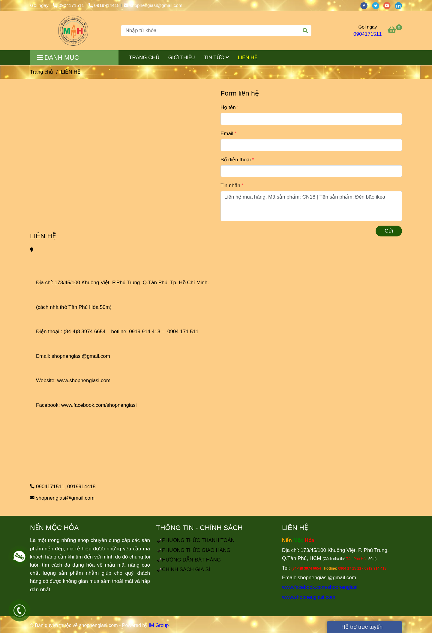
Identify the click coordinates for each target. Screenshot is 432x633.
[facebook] (366, 5)
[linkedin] (400, 5)
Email (226, 133)
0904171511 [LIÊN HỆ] (69, 5)
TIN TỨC (216, 57)
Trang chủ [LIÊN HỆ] (41, 72)
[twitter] (377, 5)
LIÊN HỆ (247, 57)
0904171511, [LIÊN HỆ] (51, 486)
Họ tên (228, 107)
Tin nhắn (230, 185)
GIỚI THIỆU (181, 57)
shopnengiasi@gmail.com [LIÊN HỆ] (153, 5)
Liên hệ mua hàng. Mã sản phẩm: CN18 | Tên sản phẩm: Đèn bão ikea (311, 206)
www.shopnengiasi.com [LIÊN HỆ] (84, 380)
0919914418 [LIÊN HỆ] (104, 5)
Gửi (389, 231)
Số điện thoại (235, 160)
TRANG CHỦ (144, 57)
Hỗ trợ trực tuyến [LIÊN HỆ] (358, 627)
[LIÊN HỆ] (73, 31)
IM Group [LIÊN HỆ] (159, 625)
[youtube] (389, 5)
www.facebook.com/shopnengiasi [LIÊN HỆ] (98, 405)
